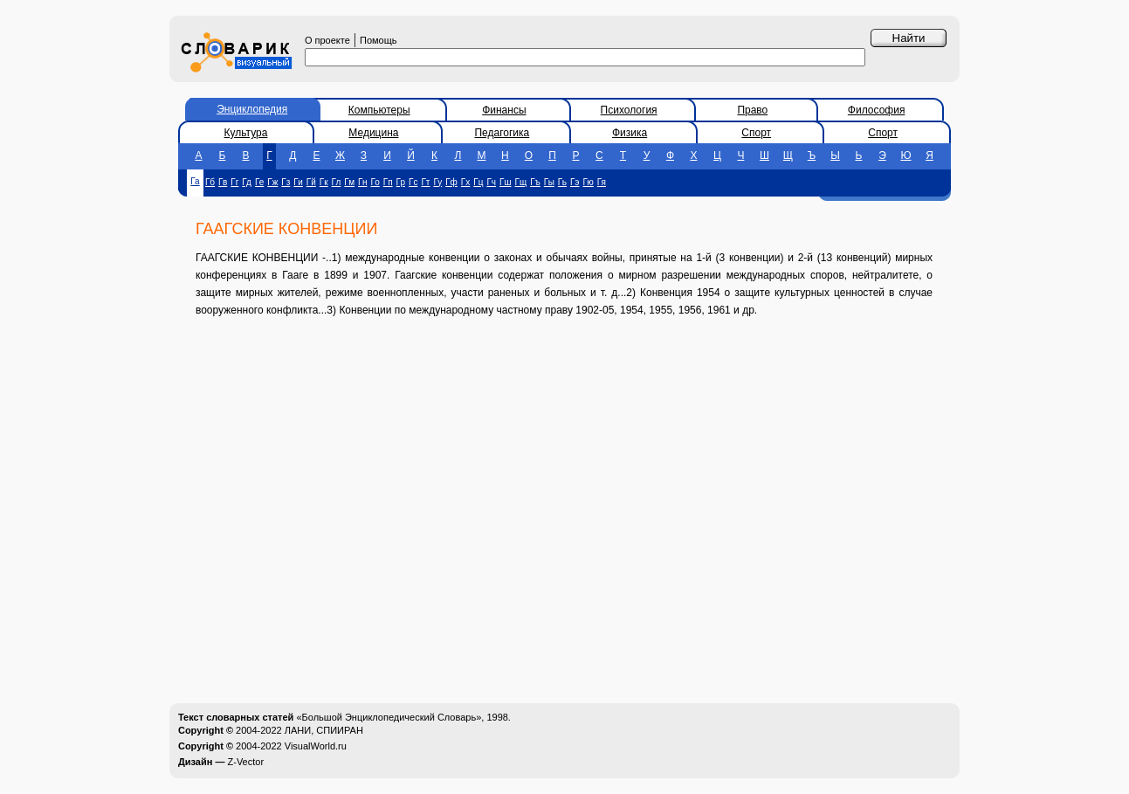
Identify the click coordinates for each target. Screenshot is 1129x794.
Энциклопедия (252, 109)
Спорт (756, 133)
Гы (549, 182)
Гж (272, 182)
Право (752, 110)
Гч (491, 182)
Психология (629, 110)
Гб (210, 182)
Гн (362, 182)
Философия (876, 110)
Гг (234, 182)
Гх (465, 182)
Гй (311, 182)
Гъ (535, 182)
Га (194, 181)
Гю (587, 182)
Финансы (504, 110)
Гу (437, 182)
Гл (336, 182)
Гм (349, 182)
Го (374, 182)
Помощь (378, 40)
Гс (413, 182)
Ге (259, 182)
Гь (562, 182)
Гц (478, 182)
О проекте (327, 40)
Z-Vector (246, 761)
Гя (601, 182)
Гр (400, 182)
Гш (505, 182)
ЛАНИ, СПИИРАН (324, 730)
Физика (629, 133)
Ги (297, 182)
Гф (451, 182)
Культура (246, 133)
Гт (425, 182)
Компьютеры (379, 110)
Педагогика (501, 133)
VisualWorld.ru (316, 746)
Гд (246, 182)
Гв (222, 182)
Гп (388, 182)
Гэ (575, 182)
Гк (324, 182)
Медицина (373, 133)
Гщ (520, 182)
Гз (285, 182)
